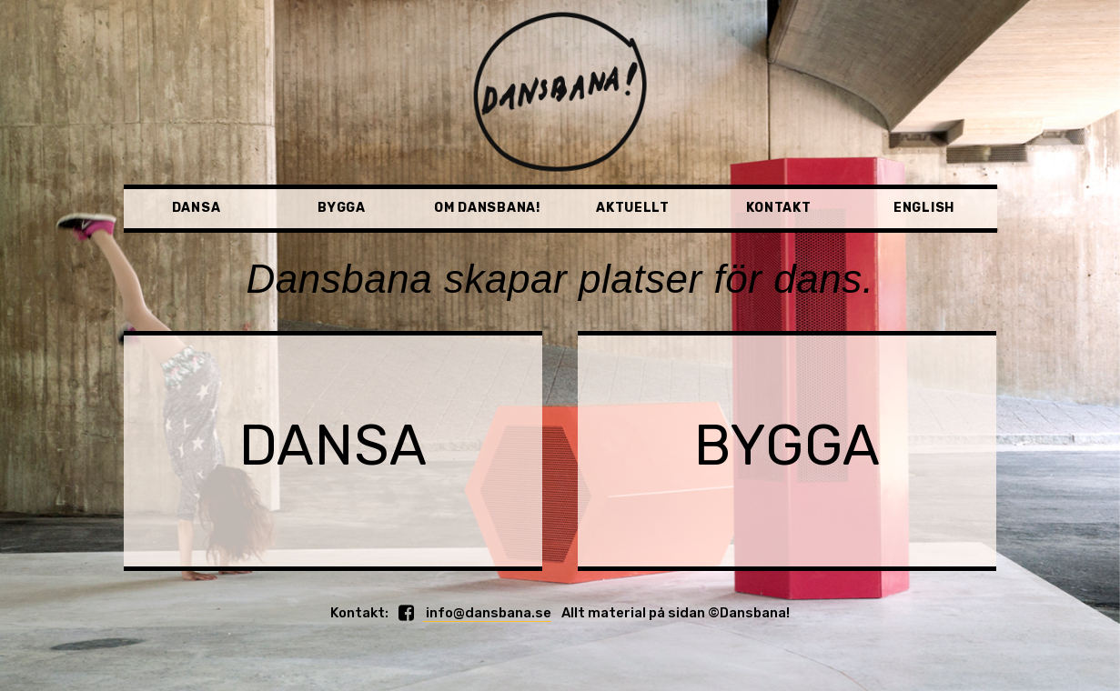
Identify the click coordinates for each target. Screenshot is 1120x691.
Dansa (196, 207)
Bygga (342, 207)
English (923, 207)
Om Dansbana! (487, 207)
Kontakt (779, 207)
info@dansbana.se (487, 613)
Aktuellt (633, 207)
